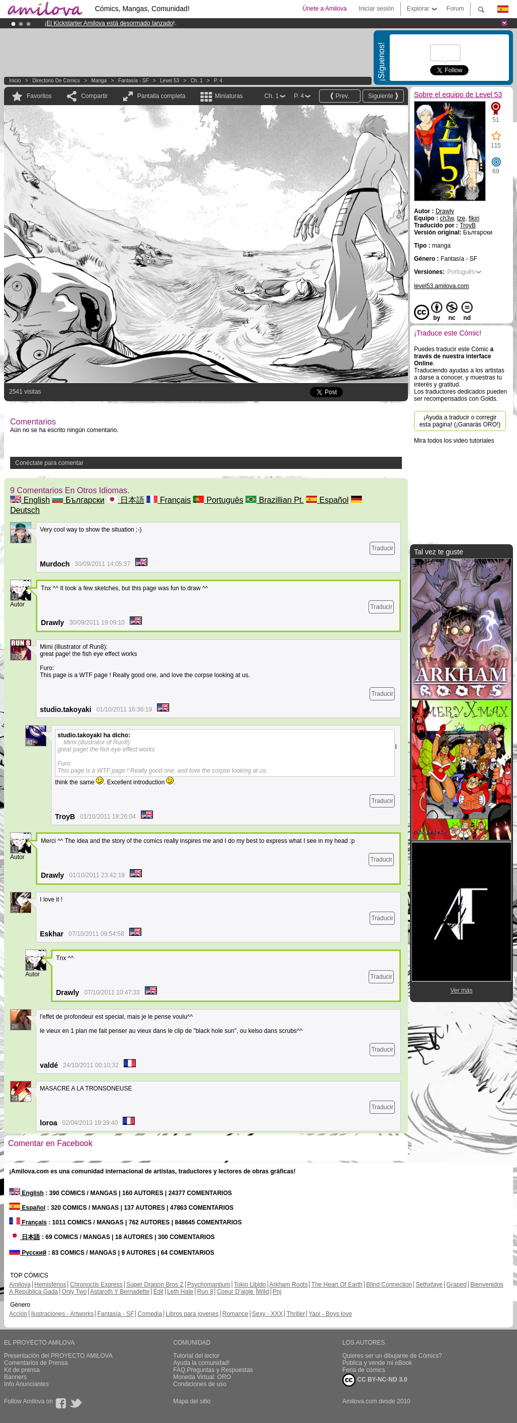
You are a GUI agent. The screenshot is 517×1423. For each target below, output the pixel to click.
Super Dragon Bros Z (154, 1284)
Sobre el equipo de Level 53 (458, 94)
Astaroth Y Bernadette (120, 1291)
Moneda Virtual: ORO (202, 1377)
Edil (158, 1291)
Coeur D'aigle (236, 1291)
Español (327, 500)
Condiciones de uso (199, 1384)
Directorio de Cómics (56, 80)
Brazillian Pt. (274, 500)
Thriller (295, 1313)
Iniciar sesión (376, 8)
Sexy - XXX (267, 1313)
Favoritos (39, 96)
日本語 (125, 500)
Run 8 (205, 1291)
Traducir (382, 548)
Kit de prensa (22, 1369)
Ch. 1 (196, 80)
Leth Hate (180, 1291)
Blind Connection (389, 1284)
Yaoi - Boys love (330, 1313)
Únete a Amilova (324, 8)
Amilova (20, 1284)
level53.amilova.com (441, 286)
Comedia (150, 1313)
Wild (263, 1291)
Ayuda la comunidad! (201, 1362)
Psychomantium (208, 1284)
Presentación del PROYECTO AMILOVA (58, 1355)
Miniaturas (228, 96)
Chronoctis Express (96, 1284)
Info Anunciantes (26, 1384)
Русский (27, 1252)
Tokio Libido (250, 1284)
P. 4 (218, 80)
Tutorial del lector (196, 1355)
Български (78, 500)
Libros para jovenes (192, 1313)
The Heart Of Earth (337, 1284)
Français (168, 500)
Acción (18, 1313)
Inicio (15, 80)
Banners (15, 1377)
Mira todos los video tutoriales (454, 440)
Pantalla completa (161, 96)
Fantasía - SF (133, 80)
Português (218, 500)
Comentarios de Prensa (36, 1362)
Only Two (74, 1291)
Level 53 (169, 80)
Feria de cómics (363, 1369)
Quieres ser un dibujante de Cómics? (392, 1355)
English (30, 500)
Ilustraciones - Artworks (62, 1313)
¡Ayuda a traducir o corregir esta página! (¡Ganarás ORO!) (460, 421)
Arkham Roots (288, 1284)
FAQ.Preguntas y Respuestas (213, 1369)
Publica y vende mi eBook (377, 1362)
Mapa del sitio (192, 1401)
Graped (456, 1284)
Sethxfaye (429, 1284)
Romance (235, 1313)
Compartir (94, 96)
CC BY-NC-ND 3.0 (374, 1380)
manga (99, 80)
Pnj (277, 1291)
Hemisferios (50, 1284)
